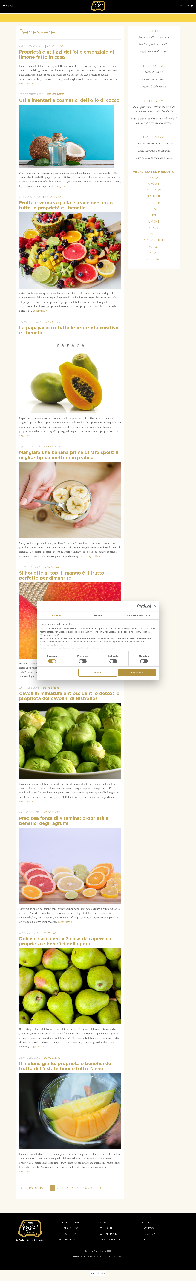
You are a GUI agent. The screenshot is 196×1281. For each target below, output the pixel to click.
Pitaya (154, 253)
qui (70, 648)
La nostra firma (69, 1222)
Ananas (153, 177)
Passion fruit (154, 240)
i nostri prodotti (70, 1228)
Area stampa (108, 1222)
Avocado (153, 190)
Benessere (55, 46)
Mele (153, 234)
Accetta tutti (137, 672)
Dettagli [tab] (98, 615)
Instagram (149, 1234)
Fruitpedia (154, 137)
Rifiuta (97, 672)
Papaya (153, 246)
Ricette (153, 31)
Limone (153, 221)
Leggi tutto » (26, 83)
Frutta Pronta (68, 1239)
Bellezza (153, 101)
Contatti (106, 1228)
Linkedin (148, 1239)
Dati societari (79, 1256)
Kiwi (154, 209)
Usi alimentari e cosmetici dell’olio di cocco (69, 100)
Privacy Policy (110, 1239)
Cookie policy (109, 1234)
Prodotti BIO (67, 1234)
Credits (89, 1256)
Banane (154, 196)
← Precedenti (35, 1187)
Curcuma (153, 203)
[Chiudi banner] (155, 606)
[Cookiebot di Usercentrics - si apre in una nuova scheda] (139, 606)
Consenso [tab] (57, 615)
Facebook (148, 1228)
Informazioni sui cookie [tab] (138, 615)
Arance (154, 184)
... (154, 59)
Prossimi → (89, 1187)
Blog (145, 1222)
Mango (153, 228)
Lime (154, 215)
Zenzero (153, 259)
